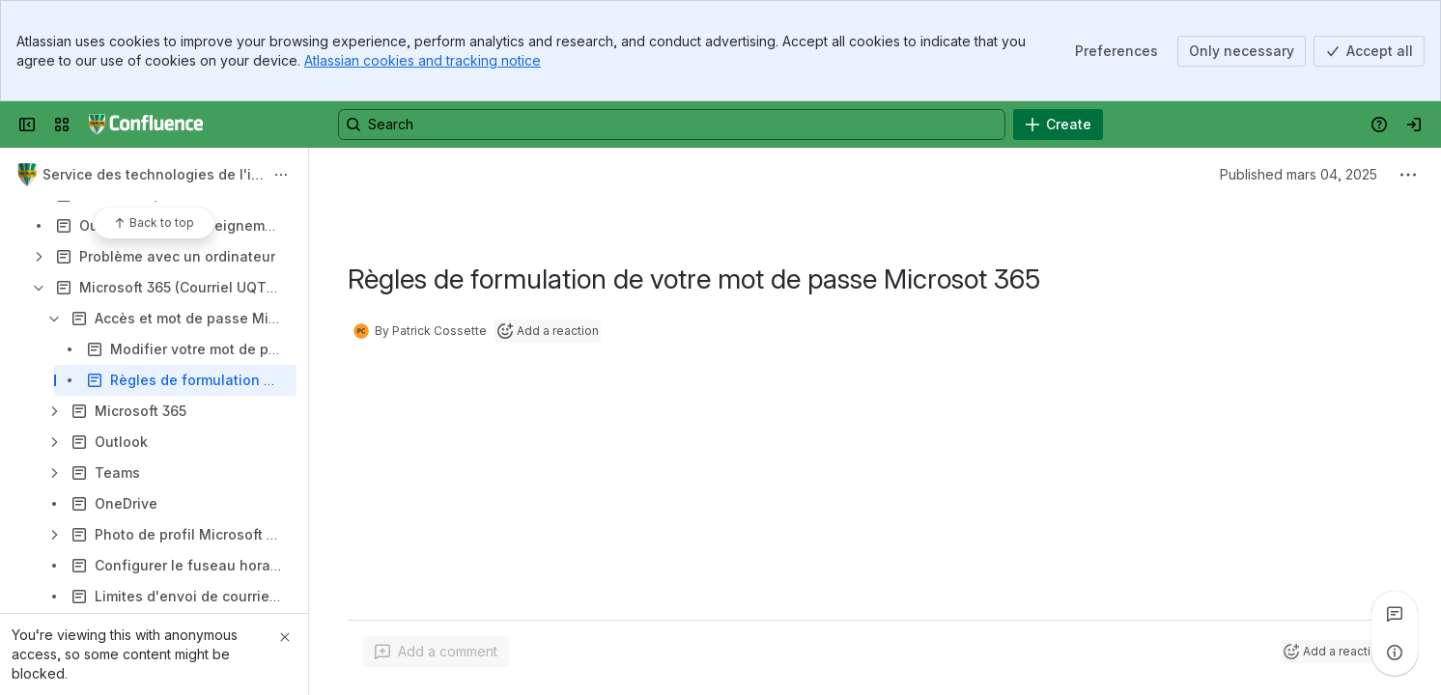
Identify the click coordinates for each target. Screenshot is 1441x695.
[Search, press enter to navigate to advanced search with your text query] (671, 124)
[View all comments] (1394, 613)
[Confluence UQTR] (146, 124)
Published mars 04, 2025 (1298, 174)
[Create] (1058, 124)
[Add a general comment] (436, 651)
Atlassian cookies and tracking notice (422, 60)
